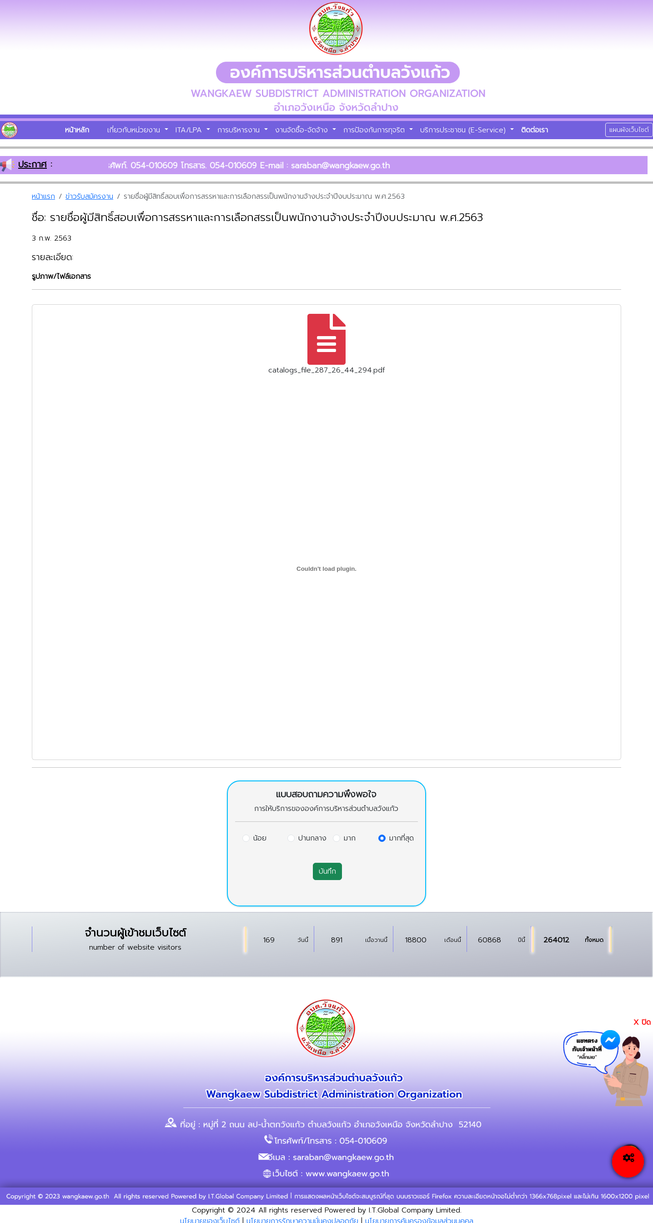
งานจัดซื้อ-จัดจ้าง (303, 130)
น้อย (259, 838)
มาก (350, 838)
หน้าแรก (43, 196)
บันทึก (327, 871)
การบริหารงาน (239, 130)
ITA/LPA (190, 130)
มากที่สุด (401, 838)
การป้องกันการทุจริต (375, 130)
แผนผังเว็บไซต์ (629, 130)
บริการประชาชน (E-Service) (464, 130)
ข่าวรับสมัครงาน (89, 196)
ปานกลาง (312, 838)
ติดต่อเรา (534, 130)
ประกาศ (32, 164)
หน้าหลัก (77, 130)
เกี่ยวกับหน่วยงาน (135, 130)
